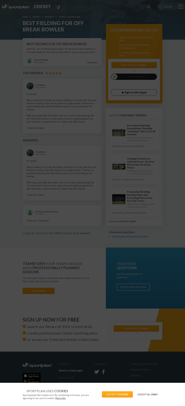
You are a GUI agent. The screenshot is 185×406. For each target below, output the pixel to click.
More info (60, 398)
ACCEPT (117, 394)
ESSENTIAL (148, 394)
